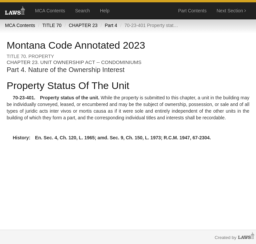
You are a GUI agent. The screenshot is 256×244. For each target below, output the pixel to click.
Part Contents (192, 10)
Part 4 (111, 25)
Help (105, 10)
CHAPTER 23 (83, 25)
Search (82, 10)
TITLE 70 (52, 25)
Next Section (231, 10)
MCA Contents (50, 10)
